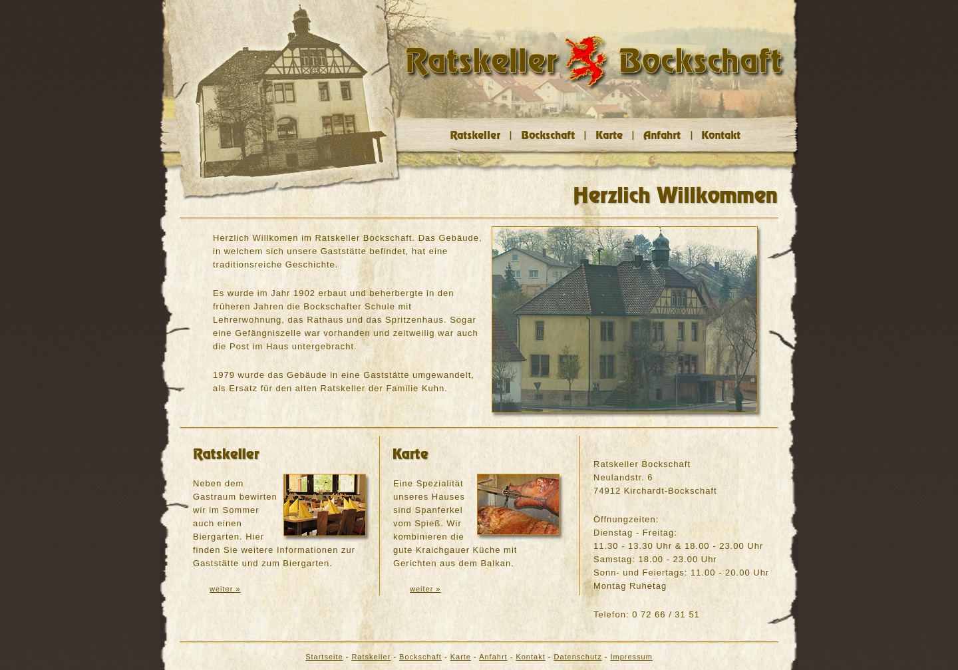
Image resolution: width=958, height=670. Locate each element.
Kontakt (530, 657)
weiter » (225, 589)
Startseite (324, 657)
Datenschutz (578, 657)
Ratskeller (371, 657)
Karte (460, 657)
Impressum (631, 657)
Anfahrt (493, 657)
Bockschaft (420, 657)
